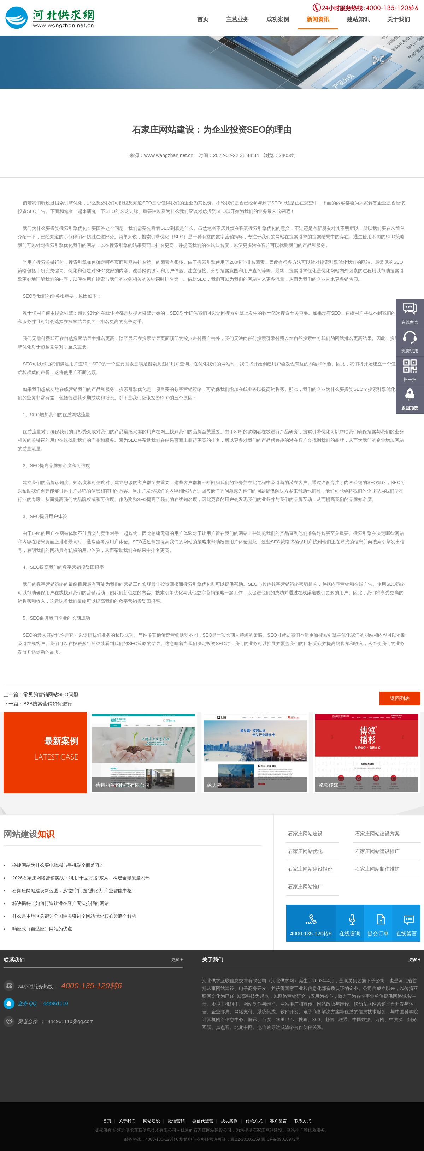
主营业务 (237, 19)
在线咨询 (349, 933)
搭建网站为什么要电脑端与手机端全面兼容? (57, 865)
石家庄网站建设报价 (310, 869)
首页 (202, 19)
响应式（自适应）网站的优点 (42, 928)
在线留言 (406, 933)
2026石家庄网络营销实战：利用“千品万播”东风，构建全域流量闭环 (81, 878)
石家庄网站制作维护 (377, 869)
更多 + (177, 959)
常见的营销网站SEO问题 (50, 694)
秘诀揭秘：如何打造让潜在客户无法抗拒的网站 (60, 903)
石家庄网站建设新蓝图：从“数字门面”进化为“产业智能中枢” (72, 890)
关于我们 (398, 19)
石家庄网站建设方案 (377, 833)
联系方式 (302, 1121)
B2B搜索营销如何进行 (47, 703)
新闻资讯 (318, 19)
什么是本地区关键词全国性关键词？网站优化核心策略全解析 (74, 916)
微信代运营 (202, 1121)
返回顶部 (409, 408)
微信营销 (176, 1121)
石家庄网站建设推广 (377, 851)
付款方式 (254, 1121)
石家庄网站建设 (305, 833)
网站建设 (151, 1121)
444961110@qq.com (71, 1021)
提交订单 (378, 933)
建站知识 (358, 19)
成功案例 (277, 19)
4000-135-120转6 (311, 933)
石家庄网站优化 (305, 851)
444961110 (55, 1003)
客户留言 (278, 1121)
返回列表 (400, 698)
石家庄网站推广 (305, 886)
